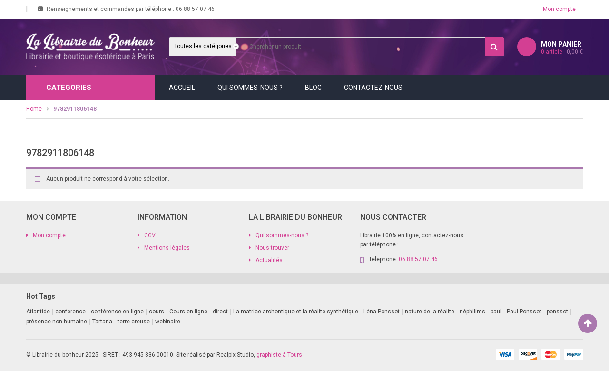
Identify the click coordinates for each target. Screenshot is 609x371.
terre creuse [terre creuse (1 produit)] (134, 321)
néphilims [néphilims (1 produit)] (472, 311)
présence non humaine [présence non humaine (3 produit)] (56, 321)
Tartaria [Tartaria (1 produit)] (102, 321)
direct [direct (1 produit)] (220, 311)
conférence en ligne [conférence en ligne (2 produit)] (117, 311)
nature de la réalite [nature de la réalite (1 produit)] (429, 311)
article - (562, 52)
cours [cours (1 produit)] (156, 311)
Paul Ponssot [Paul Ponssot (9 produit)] (524, 311)
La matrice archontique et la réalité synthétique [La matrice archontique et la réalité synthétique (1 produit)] (295, 311)
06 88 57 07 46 (195, 9)
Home (34, 109)
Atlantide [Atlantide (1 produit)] (38, 311)
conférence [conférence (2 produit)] (70, 311)
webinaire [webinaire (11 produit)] (167, 321)
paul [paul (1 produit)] (496, 311)
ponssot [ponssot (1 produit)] (557, 311)
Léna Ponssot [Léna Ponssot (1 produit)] (381, 311)
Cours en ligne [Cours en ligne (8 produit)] (188, 311)
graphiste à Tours (279, 354)
